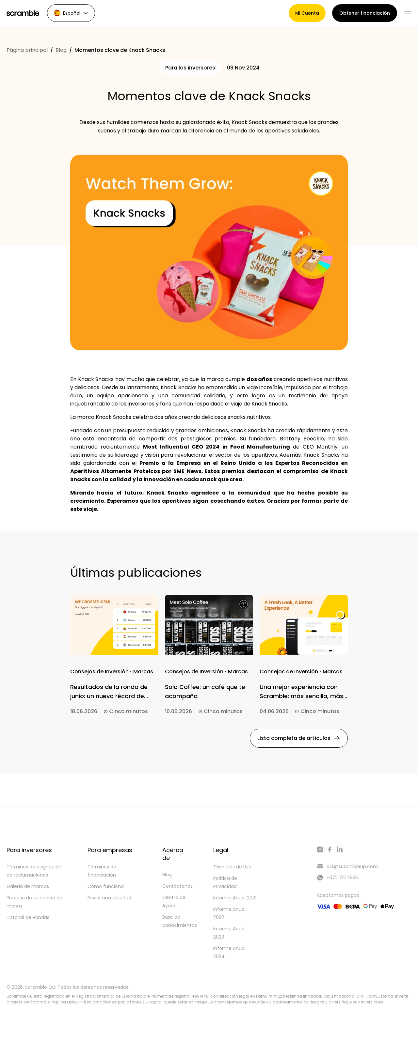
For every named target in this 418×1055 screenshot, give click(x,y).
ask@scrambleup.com (347, 866)
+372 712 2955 (337, 877)
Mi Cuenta (307, 13)
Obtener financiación (364, 13)
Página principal (27, 50)
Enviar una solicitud (109, 897)
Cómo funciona (106, 886)
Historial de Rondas (28, 917)
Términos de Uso (232, 867)
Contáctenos (177, 886)
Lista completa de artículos (298, 738)
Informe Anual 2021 (234, 897)
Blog (61, 50)
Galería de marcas (28, 886)
